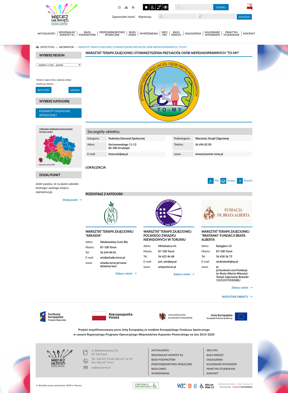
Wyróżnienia (160, 373)
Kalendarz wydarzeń (222, 364)
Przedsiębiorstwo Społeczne (171, 364)
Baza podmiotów (163, 359)
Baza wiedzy (215, 355)
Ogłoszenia (215, 359)
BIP (249, 7)
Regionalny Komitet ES (167, 355)
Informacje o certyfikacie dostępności (146, 385)
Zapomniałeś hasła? (123, 16)
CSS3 (195, 386)
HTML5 (190, 386)
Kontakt (213, 373)
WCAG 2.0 (206, 385)
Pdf (213, 180)
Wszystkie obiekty (235, 296)
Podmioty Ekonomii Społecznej (54, 113)
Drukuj (227, 180)
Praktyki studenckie (221, 368)
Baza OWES (158, 368)
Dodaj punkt (70, 199)
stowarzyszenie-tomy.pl (209, 154)
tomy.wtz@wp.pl (118, 154)
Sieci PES (212, 350)
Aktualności (160, 350)
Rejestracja (144, 16)
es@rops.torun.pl (101, 367)
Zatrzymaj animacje (146, 7)
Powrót (244, 180)
